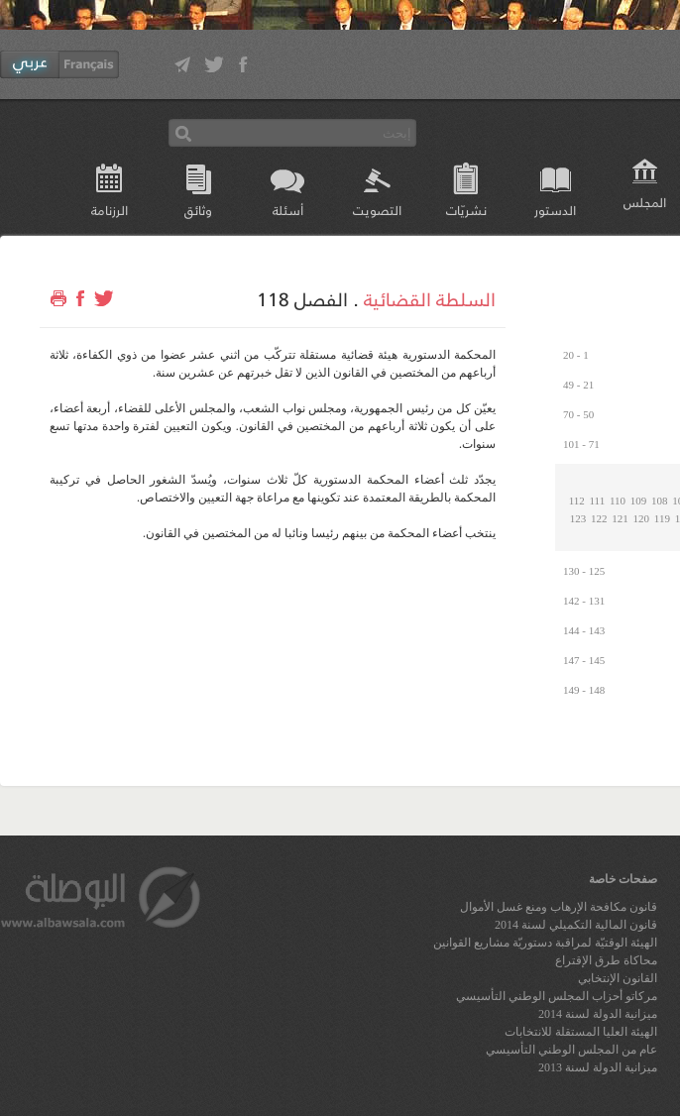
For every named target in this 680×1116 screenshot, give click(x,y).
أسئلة (288, 209)
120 (641, 518)
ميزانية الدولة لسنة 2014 (597, 1014)
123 (578, 518)
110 (617, 500)
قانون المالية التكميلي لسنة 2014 (576, 925)
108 (659, 500)
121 (620, 518)
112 (577, 500)
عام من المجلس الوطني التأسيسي (571, 1050)
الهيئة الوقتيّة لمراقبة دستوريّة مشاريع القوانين (545, 942)
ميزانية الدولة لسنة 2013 (597, 1067)
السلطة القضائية (430, 298)
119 (662, 518)
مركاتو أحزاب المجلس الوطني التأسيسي (556, 996)
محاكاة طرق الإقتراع (606, 960)
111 (597, 500)
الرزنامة (109, 209)
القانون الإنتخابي (617, 978)
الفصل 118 (302, 298)
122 (599, 518)
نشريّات (466, 209)
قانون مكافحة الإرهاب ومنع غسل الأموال (558, 907)
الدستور (555, 209)
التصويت (377, 209)
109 (638, 500)
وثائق (198, 209)
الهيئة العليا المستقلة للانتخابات (581, 1032)
